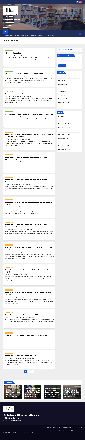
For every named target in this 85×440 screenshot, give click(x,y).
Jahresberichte (64, 32)
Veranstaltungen (51, 32)
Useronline (79, 437)
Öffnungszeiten (70, 433)
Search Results (78, 433)
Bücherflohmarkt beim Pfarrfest (17, 94)
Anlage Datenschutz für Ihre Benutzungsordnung (60, 427)
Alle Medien (8, 35)
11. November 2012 (10, 317)
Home (47, 427)
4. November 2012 (10, 337)
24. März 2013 (9, 229)
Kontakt (51, 35)
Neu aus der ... (62, 127)
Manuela (17, 55)
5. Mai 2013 (8, 184)
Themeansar (30, 432)
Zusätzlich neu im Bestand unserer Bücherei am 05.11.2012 (26, 335)
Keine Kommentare (27, 55)
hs (17, 394)
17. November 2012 (10, 297)
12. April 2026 (69, 394)
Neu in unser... (62, 142)
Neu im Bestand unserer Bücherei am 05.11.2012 (22, 315)
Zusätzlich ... (61, 138)
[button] (77, 33)
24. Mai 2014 (9, 139)
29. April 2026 (11, 394)
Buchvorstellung (36, 32)
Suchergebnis (73, 437)
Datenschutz (13, 32)
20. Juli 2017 (9, 116)
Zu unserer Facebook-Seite (65, 49)
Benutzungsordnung (21, 35)
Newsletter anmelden (38, 35)
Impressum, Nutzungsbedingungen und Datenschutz (65, 430)
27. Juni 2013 (9, 161)
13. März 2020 (9, 55)
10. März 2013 (9, 252)
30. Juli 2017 (9, 96)
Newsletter (52, 433)
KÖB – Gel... (61, 116)
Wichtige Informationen (14, 53)
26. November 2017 (11, 76)
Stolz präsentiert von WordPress (10, 432)
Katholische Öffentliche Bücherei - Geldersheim (12, 20)
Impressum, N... (62, 123)
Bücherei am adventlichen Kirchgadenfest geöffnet (24, 73)
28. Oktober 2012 (10, 358)
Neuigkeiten (24, 32)
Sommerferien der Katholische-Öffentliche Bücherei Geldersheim (29, 114)
